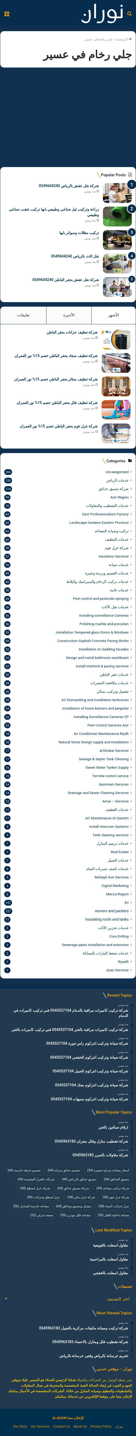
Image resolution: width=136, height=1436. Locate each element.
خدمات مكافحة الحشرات (109, 683)
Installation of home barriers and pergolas (95, 708)
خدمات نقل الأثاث (115, 607)
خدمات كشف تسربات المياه (107, 869)
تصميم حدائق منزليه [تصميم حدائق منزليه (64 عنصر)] (64, 1170)
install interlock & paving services (102, 666)
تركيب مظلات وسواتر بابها (79, 233)
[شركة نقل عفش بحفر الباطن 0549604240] (117, 287)
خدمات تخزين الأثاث (113, 928)
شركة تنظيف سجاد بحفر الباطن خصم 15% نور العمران (56, 356)
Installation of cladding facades (104, 649)
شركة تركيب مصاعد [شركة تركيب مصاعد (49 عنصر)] (112, 1188)
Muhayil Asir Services (112, 877)
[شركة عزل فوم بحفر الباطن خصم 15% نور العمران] (116, 433)
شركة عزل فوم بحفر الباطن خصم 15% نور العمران (59, 426)
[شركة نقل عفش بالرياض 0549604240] (117, 193)
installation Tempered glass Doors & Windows (92, 632)
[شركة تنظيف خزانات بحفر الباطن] (116, 339)
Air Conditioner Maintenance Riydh (101, 733)
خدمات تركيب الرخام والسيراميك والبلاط (97, 581)
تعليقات (23, 315)
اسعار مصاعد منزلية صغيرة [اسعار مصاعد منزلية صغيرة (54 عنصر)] (108, 1170)
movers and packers (112, 911)
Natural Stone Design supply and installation (94, 742)
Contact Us (61, 1426)
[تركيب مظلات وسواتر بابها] (117, 240)
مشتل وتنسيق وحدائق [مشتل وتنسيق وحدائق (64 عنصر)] (73, 1206)
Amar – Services (115, 801)
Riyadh (123, 961)
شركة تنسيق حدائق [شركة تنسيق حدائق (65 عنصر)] (73, 1188)
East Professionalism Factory (105, 514)
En (127, 902)
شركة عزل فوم (117, 548)
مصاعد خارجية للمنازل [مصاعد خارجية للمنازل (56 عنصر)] (31, 1206)
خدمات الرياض (117, 480)
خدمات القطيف (117, 809)
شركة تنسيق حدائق (114, 489)
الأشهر (113, 315)
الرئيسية (124, 39)
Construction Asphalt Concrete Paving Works (93, 641)
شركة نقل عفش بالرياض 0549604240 (69, 186)
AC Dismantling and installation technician (95, 700)
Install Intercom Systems (109, 826)
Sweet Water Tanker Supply (107, 767)
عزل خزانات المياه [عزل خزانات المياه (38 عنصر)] (113, 1206)
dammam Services (114, 784)
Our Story (20, 1426)
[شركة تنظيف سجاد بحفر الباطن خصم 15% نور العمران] (116, 363)
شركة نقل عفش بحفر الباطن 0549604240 (66, 280)
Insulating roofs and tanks (107, 919)
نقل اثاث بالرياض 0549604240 (75, 256)
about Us (80, 1426)
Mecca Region (117, 894)
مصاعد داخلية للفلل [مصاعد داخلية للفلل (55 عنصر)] (113, 1215)
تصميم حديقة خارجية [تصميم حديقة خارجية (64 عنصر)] (24, 1170)
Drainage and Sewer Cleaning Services (98, 793)
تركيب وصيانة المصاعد (112, 531)
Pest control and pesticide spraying (101, 598)
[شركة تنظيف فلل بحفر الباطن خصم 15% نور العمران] (116, 410)
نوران (119, 1426)
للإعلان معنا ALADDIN (68, 1418)
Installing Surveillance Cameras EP (101, 717)
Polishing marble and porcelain (104, 624)
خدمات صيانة (119, 565)
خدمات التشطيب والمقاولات (107, 505)
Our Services (40, 1426)
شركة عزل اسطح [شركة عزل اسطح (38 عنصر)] (35, 1188)
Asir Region (120, 497)
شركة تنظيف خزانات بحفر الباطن (72, 332)
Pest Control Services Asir (108, 725)
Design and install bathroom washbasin (97, 657)
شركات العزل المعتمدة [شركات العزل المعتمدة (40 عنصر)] (36, 1179)
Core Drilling (119, 936)
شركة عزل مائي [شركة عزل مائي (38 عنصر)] (81, 1197)
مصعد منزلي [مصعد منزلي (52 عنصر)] (41, 1215)
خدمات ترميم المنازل (113, 843)
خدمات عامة (119, 590)
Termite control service (110, 776)
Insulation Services (114, 556)
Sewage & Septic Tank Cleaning (104, 759)
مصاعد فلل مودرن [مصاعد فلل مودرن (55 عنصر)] (75, 1215)
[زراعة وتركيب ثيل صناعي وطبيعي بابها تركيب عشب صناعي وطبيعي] (117, 216)
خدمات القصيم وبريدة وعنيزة (107, 573)
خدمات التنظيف (117, 539)
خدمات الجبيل (118, 860)
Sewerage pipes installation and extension (95, 945)
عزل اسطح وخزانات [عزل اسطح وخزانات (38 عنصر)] (43, 1197)
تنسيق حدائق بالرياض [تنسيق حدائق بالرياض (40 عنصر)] (79, 1179)
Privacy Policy (100, 1426)
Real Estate (120, 852)
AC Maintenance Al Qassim (107, 818)
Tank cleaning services (110, 835)
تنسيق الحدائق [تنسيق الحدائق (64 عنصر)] (116, 1179)
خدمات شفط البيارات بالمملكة (105, 953)
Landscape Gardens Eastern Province (99, 522)
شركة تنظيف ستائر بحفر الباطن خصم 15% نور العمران (56, 379)
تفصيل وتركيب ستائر (113, 691)
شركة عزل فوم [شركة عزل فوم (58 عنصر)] (115, 1197)
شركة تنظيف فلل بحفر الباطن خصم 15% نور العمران (57, 403)
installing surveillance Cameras (104, 615)
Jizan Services (117, 970)
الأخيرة (69, 315)
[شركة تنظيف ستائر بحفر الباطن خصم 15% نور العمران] (116, 386)
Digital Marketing (115, 885)
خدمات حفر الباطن (114, 674)
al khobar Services (114, 750)
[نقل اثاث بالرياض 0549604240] (117, 263)
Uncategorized (117, 472)
